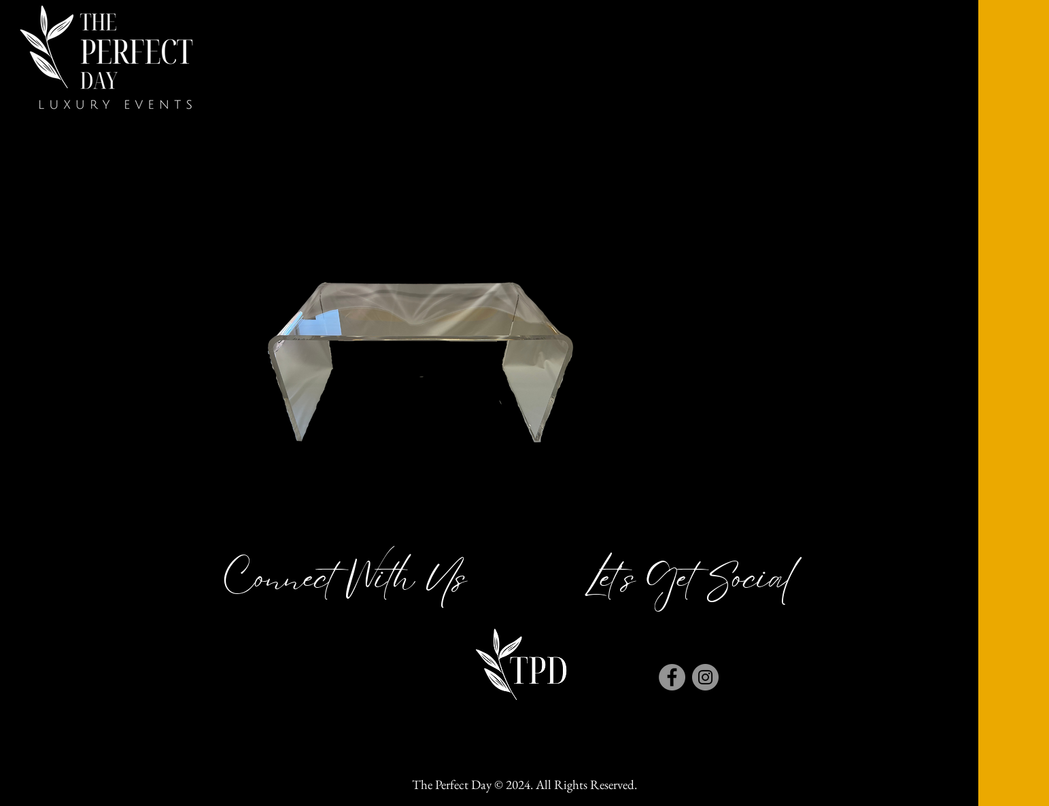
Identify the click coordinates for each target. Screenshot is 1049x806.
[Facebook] (672, 677)
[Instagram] (705, 677)
